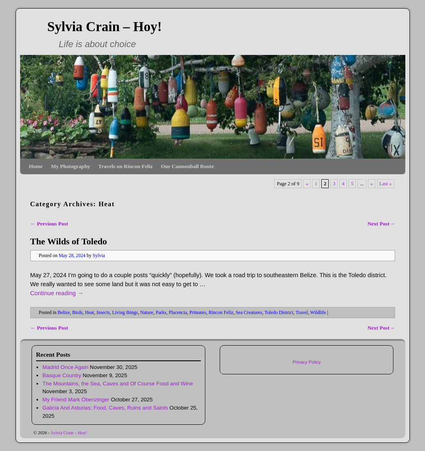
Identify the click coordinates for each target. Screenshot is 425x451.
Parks (161, 312)
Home (36, 166)
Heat (89, 312)
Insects (102, 312)
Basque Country (62, 375)
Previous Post (49, 224)
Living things (125, 312)
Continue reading (57, 293)
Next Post (381, 224)
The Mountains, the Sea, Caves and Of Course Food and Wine (118, 383)
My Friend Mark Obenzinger (76, 399)
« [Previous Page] (307, 184)
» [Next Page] (371, 184)
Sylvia (99, 255)
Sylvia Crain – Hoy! (104, 26)
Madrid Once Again (66, 367)
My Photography (70, 166)
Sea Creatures (249, 312)
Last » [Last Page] (386, 184)
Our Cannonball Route (187, 166)
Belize (64, 312)
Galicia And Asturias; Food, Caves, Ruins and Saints (105, 408)
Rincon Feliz (221, 312)
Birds (77, 312)
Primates (197, 312)
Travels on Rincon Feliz (125, 166)
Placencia (178, 312)
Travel (301, 312)
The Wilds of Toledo (68, 241)
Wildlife (318, 312)
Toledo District (278, 312)
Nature (146, 312)
